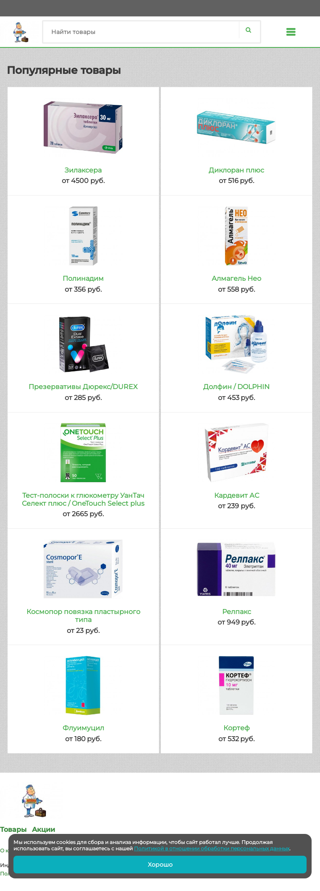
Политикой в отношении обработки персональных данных (211, 848)
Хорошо (160, 864)
